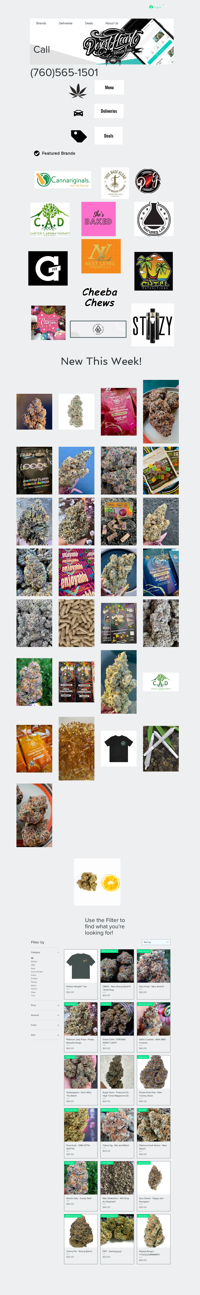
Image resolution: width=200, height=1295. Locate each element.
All (32, 957)
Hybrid (34, 988)
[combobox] (156, 942)
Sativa (33, 985)
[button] (163, 4)
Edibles (34, 961)
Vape (33, 992)
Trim (33, 995)
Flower (34, 981)
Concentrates (37, 971)
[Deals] (109, 136)
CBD (33, 964)
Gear (33, 968)
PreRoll (34, 978)
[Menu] (109, 87)
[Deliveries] (109, 111)
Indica (33, 975)
